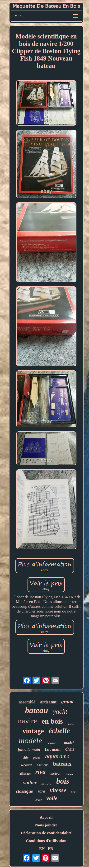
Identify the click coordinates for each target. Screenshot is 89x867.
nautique (42, 765)
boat (73, 792)
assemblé (27, 701)
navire (27, 720)
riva (40, 771)
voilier (30, 782)
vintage (33, 731)
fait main (53, 749)
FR (50, 848)
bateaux (62, 764)
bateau (36, 710)
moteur (55, 773)
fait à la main (29, 749)
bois (62, 781)
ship (25, 757)
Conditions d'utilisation (46, 841)
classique (24, 791)
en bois (52, 721)
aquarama (57, 756)
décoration (47, 784)
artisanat (48, 702)
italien (69, 774)
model (69, 743)
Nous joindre (46, 825)
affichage (25, 773)
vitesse (58, 790)
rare (41, 791)
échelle (59, 730)
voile (52, 798)
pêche (36, 757)
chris (70, 749)
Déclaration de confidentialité (46, 833)
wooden (26, 765)
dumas (71, 723)
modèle (30, 740)
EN (42, 848)
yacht (60, 711)
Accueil (46, 817)
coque (38, 799)
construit (53, 743)
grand (67, 701)
